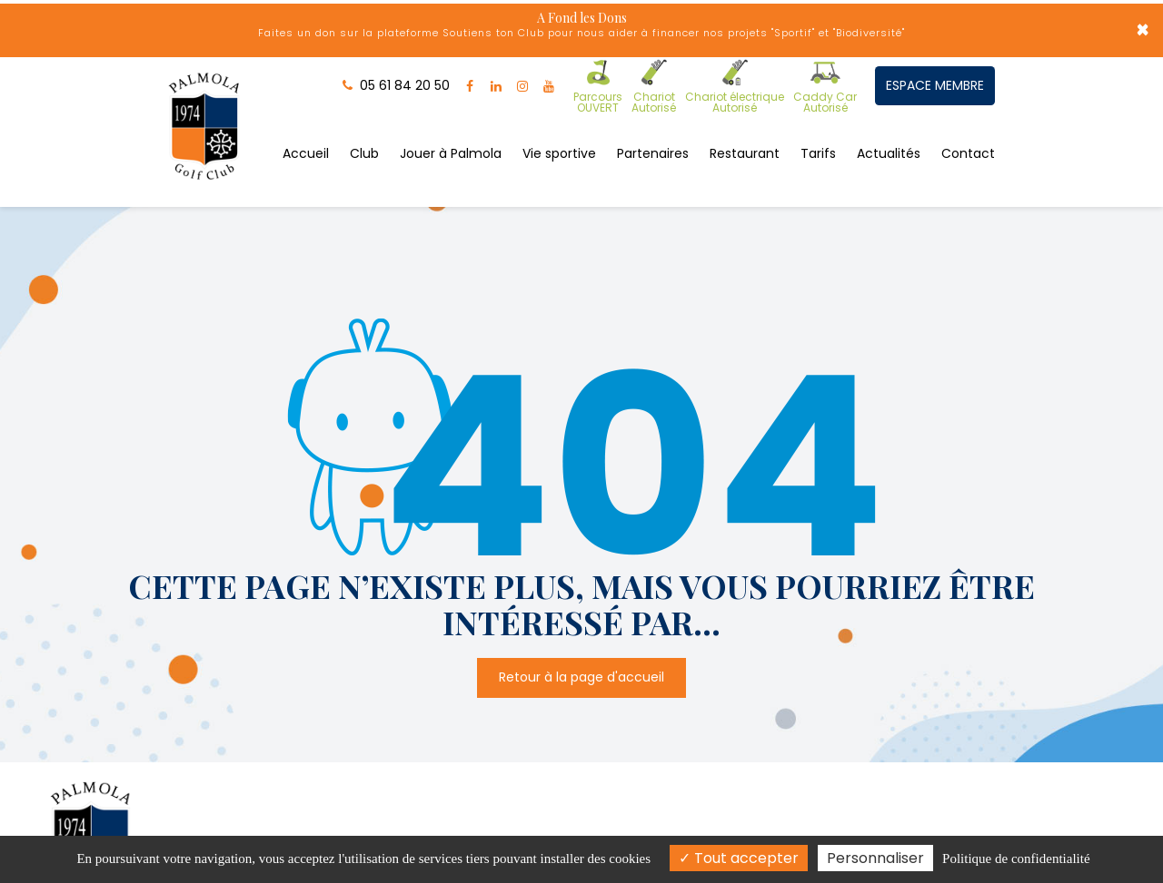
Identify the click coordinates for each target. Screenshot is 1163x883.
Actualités (888, 130)
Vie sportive (559, 130)
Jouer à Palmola (451, 130)
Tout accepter (739, 858)
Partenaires (653, 130)
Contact (968, 130)
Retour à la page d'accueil (581, 571)
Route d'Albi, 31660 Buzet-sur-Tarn (420, 788)
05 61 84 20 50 (764, 788)
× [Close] (1142, 32)
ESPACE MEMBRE (933, 81)
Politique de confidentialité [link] (1015, 858)
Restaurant (745, 130)
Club (364, 130)
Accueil (306, 130)
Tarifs (818, 130)
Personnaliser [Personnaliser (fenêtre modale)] (875, 858)
